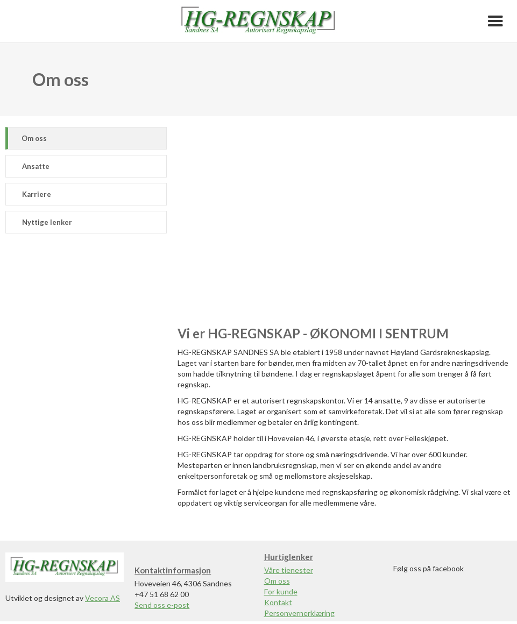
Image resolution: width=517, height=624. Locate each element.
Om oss (277, 580)
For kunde (281, 591)
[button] (495, 21)
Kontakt (278, 602)
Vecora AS (102, 597)
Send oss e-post (161, 604)
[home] (258, 21)
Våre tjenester (288, 570)
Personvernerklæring (299, 613)
